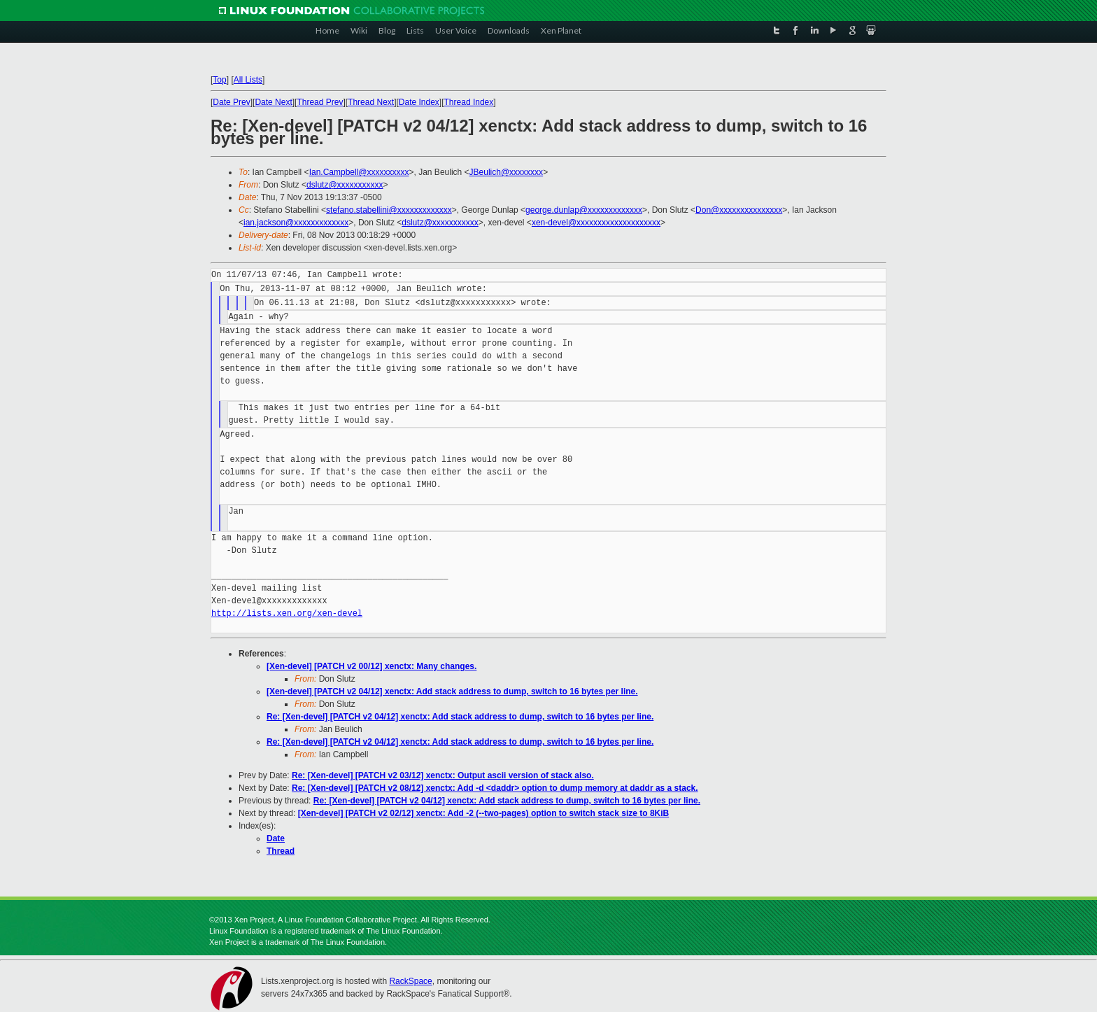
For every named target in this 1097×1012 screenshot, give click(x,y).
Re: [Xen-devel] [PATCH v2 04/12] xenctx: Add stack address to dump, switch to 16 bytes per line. (460, 717)
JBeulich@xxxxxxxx (506, 172)
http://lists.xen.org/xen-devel (286, 613)
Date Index (419, 102)
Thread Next (371, 102)
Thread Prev (320, 102)
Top (219, 80)
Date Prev (231, 102)
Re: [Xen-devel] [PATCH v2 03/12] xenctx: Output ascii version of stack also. (443, 775)
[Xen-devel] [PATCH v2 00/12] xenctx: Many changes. (371, 666)
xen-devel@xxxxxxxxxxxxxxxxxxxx (596, 222)
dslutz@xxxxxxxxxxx (344, 185)
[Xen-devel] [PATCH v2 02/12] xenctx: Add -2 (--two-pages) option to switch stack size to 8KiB (484, 813)
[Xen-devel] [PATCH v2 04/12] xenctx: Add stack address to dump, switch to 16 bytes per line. (452, 691)
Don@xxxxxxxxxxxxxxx (738, 210)
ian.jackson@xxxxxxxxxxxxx (295, 222)
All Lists (248, 80)
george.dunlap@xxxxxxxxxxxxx (583, 210)
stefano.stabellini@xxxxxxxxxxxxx (389, 210)
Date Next (273, 102)
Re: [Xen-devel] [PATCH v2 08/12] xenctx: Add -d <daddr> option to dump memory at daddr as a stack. (495, 788)
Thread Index (469, 102)
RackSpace (410, 981)
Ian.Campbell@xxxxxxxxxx (359, 172)
